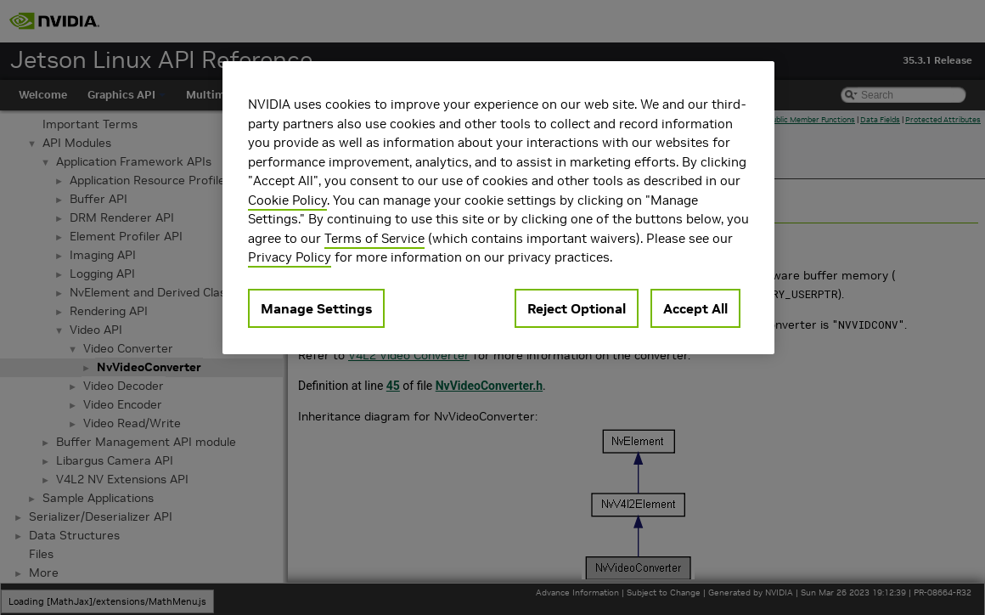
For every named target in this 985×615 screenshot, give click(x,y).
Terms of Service (374, 238)
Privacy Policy (289, 257)
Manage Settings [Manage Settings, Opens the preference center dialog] (316, 308)
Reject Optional (576, 308)
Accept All (695, 308)
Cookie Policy (287, 200)
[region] (498, 207)
